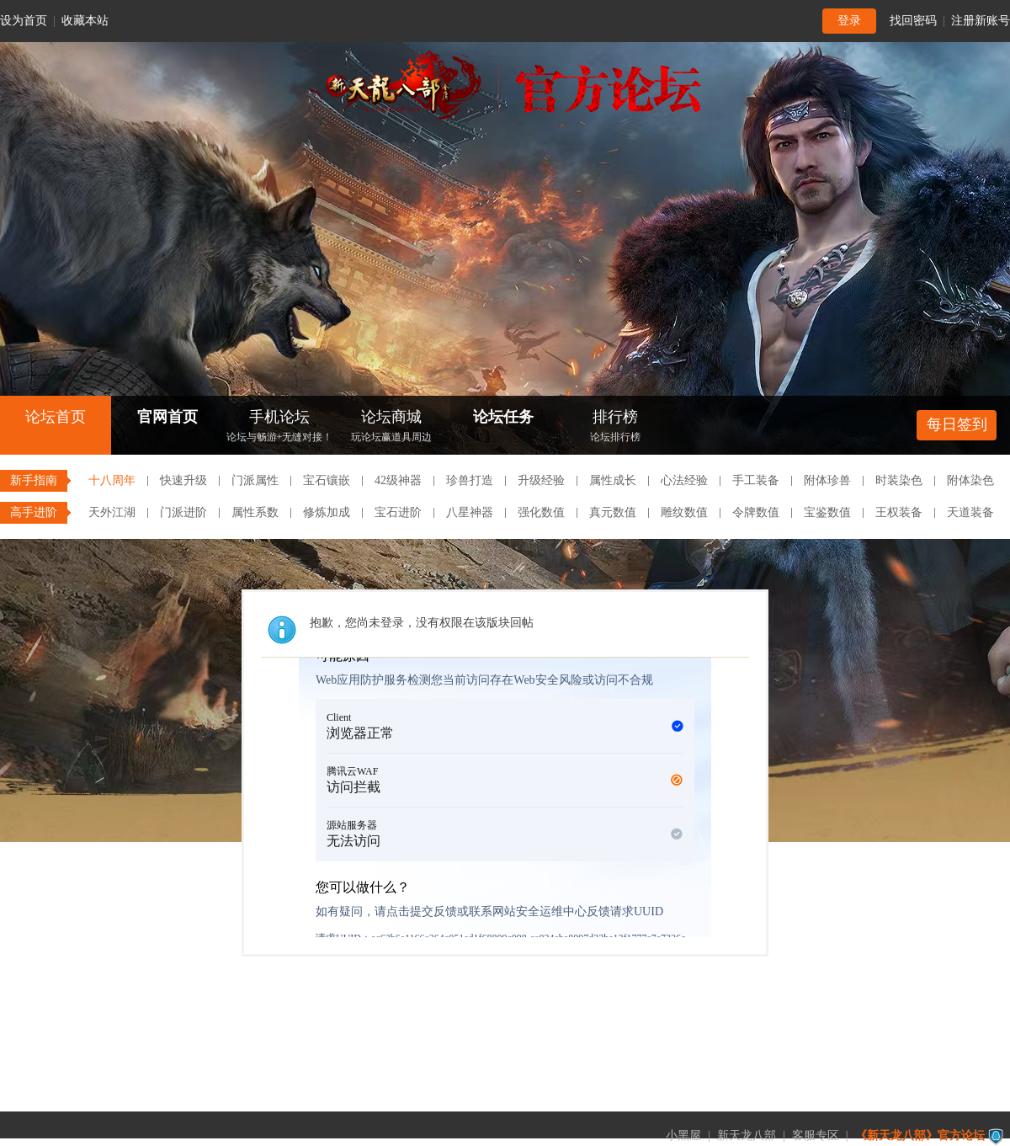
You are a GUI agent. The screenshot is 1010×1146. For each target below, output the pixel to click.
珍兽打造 (469, 480)
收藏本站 (85, 20)
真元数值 (612, 512)
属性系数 (255, 512)
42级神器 (398, 480)
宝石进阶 (398, 512)
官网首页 (167, 416)
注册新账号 (980, 20)
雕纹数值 (684, 512)
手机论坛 (279, 427)
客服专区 (815, 1135)
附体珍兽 (827, 480)
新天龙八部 (746, 1135)
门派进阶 (183, 512)
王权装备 (898, 512)
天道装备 (970, 512)
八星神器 (469, 512)
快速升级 (183, 480)
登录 (849, 20)
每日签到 (957, 424)
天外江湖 (112, 512)
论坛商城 (391, 427)
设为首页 (23, 20)
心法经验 (684, 480)
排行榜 (615, 427)
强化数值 (541, 512)
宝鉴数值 (827, 512)
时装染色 (898, 480)
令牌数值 (755, 512)
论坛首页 (55, 416)
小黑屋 (683, 1135)
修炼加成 (326, 512)
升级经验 (541, 480)
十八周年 (112, 480)
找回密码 (913, 20)
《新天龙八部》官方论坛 (920, 1135)
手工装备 (755, 480)
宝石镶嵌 (326, 480)
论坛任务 (503, 416)
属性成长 (612, 480)
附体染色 (970, 480)
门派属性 (255, 480)
